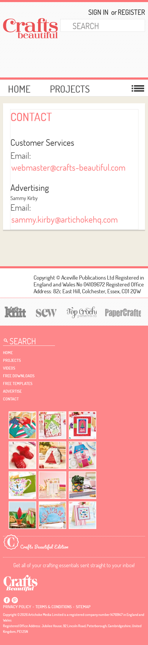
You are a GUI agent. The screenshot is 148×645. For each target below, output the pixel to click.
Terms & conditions (53, 606)
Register (129, 12)
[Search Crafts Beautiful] (97, 25)
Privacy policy (17, 606)
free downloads (18, 375)
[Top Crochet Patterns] (81, 312)
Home (19, 89)
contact (11, 399)
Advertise (12, 391)
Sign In (98, 12)
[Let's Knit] (14, 311)
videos (9, 368)
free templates (17, 383)
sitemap (83, 606)
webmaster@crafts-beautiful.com (68, 167)
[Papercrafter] (123, 312)
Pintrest (14, 600)
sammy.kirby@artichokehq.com (64, 219)
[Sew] (45, 312)
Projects (70, 89)
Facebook (7, 600)
